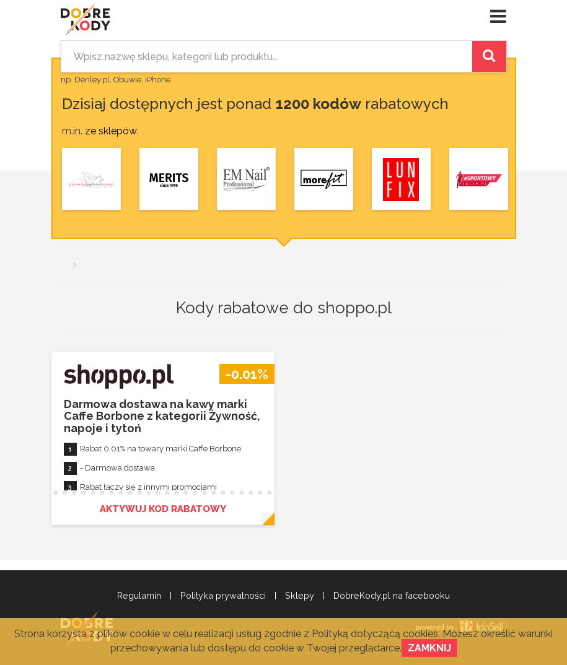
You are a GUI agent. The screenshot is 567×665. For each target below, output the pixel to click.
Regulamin (139, 595)
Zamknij (429, 648)
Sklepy (299, 595)
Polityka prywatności (223, 595)
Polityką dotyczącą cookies (375, 634)
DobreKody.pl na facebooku (391, 595)
